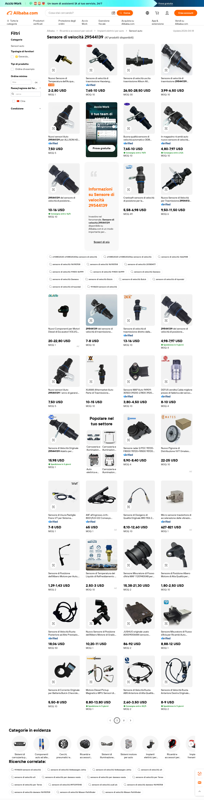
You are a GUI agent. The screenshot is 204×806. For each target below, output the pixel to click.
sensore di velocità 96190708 (64, 264)
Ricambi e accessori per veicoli (76, 30)
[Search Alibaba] (79, 13)
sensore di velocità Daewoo (145, 271)
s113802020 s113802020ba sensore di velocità (73, 257)
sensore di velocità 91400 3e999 (66, 271)
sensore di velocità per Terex (147, 777)
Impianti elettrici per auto (110, 30)
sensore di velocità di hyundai (168, 279)
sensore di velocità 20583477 (140, 264)
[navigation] (26, 376)
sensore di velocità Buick (98, 279)
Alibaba (51, 30)
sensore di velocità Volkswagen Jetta (66, 769)
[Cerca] (125, 13)
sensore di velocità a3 (150, 769)
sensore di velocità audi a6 (102, 784)
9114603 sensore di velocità (102, 286)
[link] (199, 773)
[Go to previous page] (110, 720)
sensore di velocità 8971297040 (65, 784)
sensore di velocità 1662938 (173, 257)
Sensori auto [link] (135, 30)
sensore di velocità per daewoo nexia (61, 777)
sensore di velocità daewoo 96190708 (143, 784)
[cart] (157, 13)
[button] (113, 13)
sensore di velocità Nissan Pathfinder (76, 792)
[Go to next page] (131, 720)
